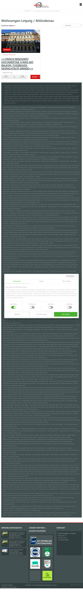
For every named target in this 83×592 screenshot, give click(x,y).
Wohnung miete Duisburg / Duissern (16, 133)
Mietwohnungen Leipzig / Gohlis (69, 251)
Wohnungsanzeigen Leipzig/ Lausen (27, 430)
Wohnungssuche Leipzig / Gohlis (68, 254)
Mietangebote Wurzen (15, 506)
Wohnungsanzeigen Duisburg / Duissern (69, 133)
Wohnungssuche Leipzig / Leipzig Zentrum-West (14, 364)
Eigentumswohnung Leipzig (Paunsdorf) (31, 198)
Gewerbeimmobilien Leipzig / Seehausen (12, 424)
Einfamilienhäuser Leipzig (67, 195)
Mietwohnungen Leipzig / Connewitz (39, 239)
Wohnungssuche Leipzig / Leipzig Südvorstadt (61, 318)
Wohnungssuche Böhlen (8, 124)
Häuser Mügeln (20, 454)
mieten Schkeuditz (54, 467)
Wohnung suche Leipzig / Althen (69, 204)
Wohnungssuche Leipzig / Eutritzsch (45, 247)
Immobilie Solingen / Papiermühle (25, 482)
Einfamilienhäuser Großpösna (28, 154)
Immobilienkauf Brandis (65, 118)
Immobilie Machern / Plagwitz (59, 435)
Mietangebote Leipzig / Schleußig (22, 418)
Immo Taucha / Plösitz (8, 493)
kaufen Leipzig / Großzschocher (10, 267)
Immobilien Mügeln (45, 454)
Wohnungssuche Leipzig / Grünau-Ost (52, 273)
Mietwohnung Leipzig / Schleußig (54, 418)
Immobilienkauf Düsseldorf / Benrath (41, 146)
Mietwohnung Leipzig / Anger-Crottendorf (68, 217)
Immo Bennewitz (7, 107)
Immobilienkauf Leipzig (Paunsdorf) (31, 202)
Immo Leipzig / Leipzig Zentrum (10, 325)
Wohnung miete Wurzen (59, 506)
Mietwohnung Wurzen (38, 506)
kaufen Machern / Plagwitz (46, 435)
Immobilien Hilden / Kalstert (26, 170)
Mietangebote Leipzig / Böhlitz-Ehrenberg (28, 230)
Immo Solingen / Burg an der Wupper (60, 469)
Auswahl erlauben (41, 314)
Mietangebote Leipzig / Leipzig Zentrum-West (31, 359)
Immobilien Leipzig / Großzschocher (57, 267)
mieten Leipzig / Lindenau (13, 372)
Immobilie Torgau (48, 500)
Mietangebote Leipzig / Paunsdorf (61, 396)
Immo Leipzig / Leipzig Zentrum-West (11, 359)
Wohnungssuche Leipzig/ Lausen (10, 430)
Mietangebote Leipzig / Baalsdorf (22, 226)
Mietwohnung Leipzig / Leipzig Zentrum (65, 325)
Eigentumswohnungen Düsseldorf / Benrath (13, 142)
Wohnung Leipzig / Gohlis (25, 256)
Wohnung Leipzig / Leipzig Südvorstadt (34, 321)
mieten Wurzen (41, 508)
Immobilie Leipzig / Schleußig (27, 422)
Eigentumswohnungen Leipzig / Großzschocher (13, 260)
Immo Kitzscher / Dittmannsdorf (10, 185)
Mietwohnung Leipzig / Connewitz (55, 239)
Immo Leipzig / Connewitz (9, 239)
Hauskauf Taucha (44, 489)
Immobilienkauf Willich (61, 502)
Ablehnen (17, 314)
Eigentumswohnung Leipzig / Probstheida (33, 411)
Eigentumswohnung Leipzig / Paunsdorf (32, 396)
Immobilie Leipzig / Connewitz (32, 243)
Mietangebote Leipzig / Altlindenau (23, 211)
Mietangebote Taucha (42, 484)
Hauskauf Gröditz (54, 161)
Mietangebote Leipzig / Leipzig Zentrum (27, 325)
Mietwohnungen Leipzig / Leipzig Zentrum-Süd (51, 351)
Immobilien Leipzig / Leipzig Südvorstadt (12, 323)
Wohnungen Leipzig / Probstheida (63, 411)
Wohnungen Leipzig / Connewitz (71, 239)
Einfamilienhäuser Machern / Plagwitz (62, 437)
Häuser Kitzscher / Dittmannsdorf (40, 185)
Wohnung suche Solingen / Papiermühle (12, 480)
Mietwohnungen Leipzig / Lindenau (38, 368)
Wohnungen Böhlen (46, 122)
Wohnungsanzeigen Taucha (54, 487)
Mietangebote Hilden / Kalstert (21, 165)
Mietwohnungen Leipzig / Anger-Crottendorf (48, 217)
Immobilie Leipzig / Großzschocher (41, 267)
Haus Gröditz (13, 161)
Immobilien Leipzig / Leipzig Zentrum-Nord (39, 340)
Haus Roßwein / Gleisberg (40, 459)
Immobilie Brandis (36, 118)
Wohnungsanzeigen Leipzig (53, 193)
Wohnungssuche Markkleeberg (65, 441)
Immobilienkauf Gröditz (64, 161)
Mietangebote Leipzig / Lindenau (22, 368)
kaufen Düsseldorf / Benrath (71, 144)
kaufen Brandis (28, 118)
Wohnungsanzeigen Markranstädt (25, 450)
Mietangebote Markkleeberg (52, 439)
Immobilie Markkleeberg (56, 443)
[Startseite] (41, 5)
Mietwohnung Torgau (37, 497)
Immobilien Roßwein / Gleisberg (20, 461)
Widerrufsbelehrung (38, 585)
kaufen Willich (26, 502)
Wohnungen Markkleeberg (22, 441)
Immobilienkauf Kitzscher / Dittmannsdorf (54, 187)
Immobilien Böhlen (57, 124)
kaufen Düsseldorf (44, 137)
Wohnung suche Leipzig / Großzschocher (12, 264)
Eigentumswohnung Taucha (24, 484)
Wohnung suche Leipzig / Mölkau (70, 381)
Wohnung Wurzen (33, 508)
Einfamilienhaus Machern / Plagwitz (45, 437)
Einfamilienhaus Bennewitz (14, 109)
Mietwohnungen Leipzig (53, 191)
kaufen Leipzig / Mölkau (54, 383)
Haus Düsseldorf (26, 137)
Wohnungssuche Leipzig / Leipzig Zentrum (63, 327)
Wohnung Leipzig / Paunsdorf (45, 400)
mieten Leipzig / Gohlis (48, 256)
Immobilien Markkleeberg (68, 443)
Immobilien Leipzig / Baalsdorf (15, 228)
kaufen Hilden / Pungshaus (65, 174)
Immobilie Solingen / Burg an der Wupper (54, 474)
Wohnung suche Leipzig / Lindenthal (28, 377)
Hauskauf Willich (51, 502)
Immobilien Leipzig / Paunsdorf (24, 402)
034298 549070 (28, 10)
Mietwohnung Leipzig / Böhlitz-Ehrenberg (68, 230)
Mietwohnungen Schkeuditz (30, 465)
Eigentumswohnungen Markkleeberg (11, 439)
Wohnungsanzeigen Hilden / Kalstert (50, 167)
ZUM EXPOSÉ (35, 77)
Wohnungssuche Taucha (41, 487)
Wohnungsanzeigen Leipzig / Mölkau (27, 383)
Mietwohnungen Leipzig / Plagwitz (36, 405)
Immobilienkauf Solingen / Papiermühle (59, 482)
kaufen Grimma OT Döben (51, 148)
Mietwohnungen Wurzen (26, 506)
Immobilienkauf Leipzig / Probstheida (42, 415)
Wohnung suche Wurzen (70, 506)
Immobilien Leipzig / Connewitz (46, 243)
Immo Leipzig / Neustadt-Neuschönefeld (12, 387)
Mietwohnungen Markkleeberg (66, 439)
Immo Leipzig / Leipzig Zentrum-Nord (11, 333)
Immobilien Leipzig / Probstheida (25, 415)
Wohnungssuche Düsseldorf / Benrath (21, 144)
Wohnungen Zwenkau (51, 512)
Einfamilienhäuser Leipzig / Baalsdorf (47, 228)
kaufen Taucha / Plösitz (41, 493)
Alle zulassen (66, 314)
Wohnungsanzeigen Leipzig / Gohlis (11, 256)
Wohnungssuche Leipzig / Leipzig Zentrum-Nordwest (24, 346)
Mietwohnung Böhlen (37, 122)
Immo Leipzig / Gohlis (42, 251)
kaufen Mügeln (28, 454)
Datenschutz (47, 585)
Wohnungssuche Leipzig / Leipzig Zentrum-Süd (13, 355)
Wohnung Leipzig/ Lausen (41, 430)
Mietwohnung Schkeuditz (42, 465)
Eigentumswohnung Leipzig (23, 191)
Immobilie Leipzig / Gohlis (59, 256)
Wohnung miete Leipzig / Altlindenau (17, 213)
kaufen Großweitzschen (41, 157)
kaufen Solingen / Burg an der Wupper (35, 474)
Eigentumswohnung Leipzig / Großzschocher (35, 260)
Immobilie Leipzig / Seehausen (71, 424)
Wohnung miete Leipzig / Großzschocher (67, 262)
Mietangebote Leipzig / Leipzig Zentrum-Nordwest (34, 342)
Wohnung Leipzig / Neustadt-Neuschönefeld (69, 392)
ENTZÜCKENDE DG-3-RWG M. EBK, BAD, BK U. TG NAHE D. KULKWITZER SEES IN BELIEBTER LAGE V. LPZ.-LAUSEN (17, 535)
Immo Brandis (6, 118)
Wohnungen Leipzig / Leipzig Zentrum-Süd (19, 353)
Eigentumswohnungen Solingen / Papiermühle (13, 478)
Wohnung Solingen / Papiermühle (68, 480)
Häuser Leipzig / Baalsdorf (48, 226)
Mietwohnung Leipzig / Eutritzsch (55, 245)
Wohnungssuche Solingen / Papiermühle (31, 480)
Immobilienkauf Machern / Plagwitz (29, 437)
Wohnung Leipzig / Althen (41, 206)
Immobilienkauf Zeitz (36, 510)
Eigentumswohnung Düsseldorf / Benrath (33, 142)
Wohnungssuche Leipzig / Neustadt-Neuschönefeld (22, 392)
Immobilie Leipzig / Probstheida (10, 415)
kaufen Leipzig (10, 195)
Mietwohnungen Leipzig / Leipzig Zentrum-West (52, 359)
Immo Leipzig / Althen (43, 204)
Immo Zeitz (5, 510)
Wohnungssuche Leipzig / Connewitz (45, 241)
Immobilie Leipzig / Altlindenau (37, 215)
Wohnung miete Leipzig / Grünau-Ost (17, 273)
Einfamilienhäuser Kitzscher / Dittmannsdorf (20, 189)
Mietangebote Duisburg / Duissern (23, 131)
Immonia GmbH (12, 587)
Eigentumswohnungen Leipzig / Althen (11, 204)
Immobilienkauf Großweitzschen (18, 159)
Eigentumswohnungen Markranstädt (11, 448)
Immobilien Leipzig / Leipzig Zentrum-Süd (37, 357)
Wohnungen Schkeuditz (54, 465)
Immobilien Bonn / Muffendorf (42, 116)
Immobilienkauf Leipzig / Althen (14, 208)
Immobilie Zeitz (18, 510)
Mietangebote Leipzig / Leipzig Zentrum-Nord (31, 333)
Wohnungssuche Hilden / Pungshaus (17, 174)
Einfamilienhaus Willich (71, 502)
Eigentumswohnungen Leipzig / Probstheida (13, 411)
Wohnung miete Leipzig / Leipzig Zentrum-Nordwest (50, 344)
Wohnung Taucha (65, 487)
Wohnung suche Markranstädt (65, 448)
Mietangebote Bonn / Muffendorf (22, 111)
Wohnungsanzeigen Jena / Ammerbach (34, 180)
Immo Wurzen (6, 506)
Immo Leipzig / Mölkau (44, 381)
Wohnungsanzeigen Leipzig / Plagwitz (54, 407)
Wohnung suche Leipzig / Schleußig (27, 420)
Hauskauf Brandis (55, 118)
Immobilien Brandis (45, 118)
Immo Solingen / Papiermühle (51, 478)
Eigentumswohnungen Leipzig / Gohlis (11, 251)
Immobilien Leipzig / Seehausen (10, 426)
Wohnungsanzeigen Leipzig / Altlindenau (70, 213)
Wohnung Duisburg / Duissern (10, 135)
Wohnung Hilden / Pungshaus (51, 174)
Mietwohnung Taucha (64, 484)
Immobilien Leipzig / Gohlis (72, 256)
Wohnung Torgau (32, 500)
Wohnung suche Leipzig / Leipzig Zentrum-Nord (63, 336)
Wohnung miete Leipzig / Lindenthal (11, 377)
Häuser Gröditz (20, 161)
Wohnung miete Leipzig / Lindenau (11, 370)
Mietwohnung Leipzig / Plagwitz (52, 405)
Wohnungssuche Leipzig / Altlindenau (51, 213)
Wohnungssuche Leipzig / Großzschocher (31, 264)
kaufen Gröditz (28, 161)
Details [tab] (41, 281)
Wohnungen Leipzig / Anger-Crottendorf (12, 219)
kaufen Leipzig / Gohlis (37, 256)
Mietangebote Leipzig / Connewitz (23, 239)
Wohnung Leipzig (64, 193)
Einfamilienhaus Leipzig (55, 195)
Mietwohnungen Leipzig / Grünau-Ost (41, 271)
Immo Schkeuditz (7, 465)
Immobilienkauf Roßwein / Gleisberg (50, 461)
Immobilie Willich (34, 502)
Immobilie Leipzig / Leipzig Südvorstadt (69, 321)
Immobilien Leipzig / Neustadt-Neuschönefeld (53, 394)
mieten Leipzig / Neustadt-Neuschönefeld (12, 394)
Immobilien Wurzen (58, 508)
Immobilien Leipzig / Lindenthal (46, 379)
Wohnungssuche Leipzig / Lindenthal (45, 377)
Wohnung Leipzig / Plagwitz (70, 407)
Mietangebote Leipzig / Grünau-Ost (24, 271)
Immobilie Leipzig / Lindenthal (32, 379)
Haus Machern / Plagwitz (20, 435)
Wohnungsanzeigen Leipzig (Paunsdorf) (35, 200)
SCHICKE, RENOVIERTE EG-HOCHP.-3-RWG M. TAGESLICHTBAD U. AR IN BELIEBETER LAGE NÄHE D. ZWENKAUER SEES (16, 552)
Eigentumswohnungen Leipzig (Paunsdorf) (12, 198)
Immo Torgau (6, 497)
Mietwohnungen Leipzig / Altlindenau (40, 211)
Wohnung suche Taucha (29, 487)
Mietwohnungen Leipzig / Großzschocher (12, 262)
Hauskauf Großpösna (65, 152)
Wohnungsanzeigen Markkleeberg (10, 443)
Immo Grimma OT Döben (39, 148)
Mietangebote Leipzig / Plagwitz (21, 405)
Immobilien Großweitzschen (66, 157)
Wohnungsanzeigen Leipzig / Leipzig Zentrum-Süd (36, 355)
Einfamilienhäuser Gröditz (13, 163)
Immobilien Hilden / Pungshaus (16, 176)
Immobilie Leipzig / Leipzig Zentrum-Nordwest (38, 349)
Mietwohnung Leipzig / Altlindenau (57, 211)
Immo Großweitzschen (8, 157)
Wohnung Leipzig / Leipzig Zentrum (32, 329)
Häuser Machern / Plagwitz (33, 435)
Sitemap (54, 585)
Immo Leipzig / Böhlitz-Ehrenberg (10, 230)
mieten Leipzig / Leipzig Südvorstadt (52, 321)
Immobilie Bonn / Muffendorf (27, 116)
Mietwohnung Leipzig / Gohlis (9, 254)
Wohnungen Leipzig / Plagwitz (66, 405)
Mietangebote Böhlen (15, 122)
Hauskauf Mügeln (54, 454)
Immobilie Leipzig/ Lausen (64, 430)
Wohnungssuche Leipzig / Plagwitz (37, 407)
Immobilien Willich (43, 502)
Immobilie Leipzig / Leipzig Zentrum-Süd (19, 357)
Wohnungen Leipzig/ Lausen (55, 428)
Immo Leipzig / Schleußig (8, 418)
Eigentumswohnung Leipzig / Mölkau (30, 381)
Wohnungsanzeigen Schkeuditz (32, 467)
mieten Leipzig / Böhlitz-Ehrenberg (55, 234)
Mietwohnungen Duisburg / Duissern (40, 131)
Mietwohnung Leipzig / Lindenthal (56, 374)
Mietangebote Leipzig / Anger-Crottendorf (28, 217)
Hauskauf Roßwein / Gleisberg (34, 461)
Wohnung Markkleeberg (24, 443)
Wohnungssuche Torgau (8, 500)
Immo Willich (6, 502)
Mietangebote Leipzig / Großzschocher (69, 260)
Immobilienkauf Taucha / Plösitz (14, 495)
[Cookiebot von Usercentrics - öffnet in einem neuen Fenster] (67, 276)
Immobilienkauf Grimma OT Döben (20, 150)
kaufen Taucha (10, 489)
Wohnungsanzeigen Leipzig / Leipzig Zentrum (13, 329)
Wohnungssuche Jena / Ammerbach (17, 180)
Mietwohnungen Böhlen (26, 122)
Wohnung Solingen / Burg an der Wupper (17, 474)
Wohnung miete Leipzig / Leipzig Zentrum (24, 327)
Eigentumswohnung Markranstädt (27, 448)
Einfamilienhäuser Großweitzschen (49, 159)
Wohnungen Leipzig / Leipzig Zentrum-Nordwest (27, 344)
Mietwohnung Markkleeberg (9, 441)
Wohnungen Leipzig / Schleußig (70, 418)
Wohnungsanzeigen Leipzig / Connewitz (63, 241)
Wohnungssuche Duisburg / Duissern (50, 133)
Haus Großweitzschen (19, 157)
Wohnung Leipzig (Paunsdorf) (51, 200)
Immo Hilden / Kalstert (8, 165)
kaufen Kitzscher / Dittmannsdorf (56, 185)
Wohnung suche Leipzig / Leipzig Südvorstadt (40, 318)
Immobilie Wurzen (49, 508)
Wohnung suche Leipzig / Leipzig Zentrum (43, 327)
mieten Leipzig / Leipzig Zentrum (48, 329)
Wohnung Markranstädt (39, 450)
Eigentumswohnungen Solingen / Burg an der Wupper (15, 469)
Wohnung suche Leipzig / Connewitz (28, 241)
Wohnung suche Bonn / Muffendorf (28, 113)
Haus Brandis (13, 118)
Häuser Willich (19, 502)
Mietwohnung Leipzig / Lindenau (54, 368)
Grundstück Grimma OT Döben (25, 148)
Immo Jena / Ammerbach (46, 178)
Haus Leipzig (71, 193)
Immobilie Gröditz (36, 161)
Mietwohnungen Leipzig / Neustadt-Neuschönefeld (55, 387)
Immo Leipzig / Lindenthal (9, 374)
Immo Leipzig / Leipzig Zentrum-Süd (11, 351)
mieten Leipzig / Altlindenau (24, 215)
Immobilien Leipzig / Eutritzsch (41, 249)
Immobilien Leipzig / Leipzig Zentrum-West (39, 366)
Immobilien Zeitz (26, 510)
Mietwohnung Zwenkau (40, 512)
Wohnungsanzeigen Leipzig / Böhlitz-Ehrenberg (19, 234)
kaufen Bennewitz (32, 107)
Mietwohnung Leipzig (64, 191)
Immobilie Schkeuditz (64, 467)
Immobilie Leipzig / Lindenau (26, 372)
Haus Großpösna (16, 152)
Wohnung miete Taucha (18, 487)
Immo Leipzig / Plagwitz (8, 405)
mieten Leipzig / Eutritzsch (14, 249)
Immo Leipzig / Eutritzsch (8, 245)
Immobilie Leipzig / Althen (64, 206)
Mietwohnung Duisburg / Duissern (57, 131)
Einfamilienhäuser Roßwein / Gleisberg (11, 463)
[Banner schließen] (77, 276)
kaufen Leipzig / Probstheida (71, 413)
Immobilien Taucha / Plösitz (65, 493)
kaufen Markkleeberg (35, 443)
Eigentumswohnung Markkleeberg (28, 439)
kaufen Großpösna (34, 152)
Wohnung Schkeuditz (44, 467)
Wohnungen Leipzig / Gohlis (23, 254)
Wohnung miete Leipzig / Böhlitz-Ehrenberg (31, 232)
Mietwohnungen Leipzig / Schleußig (38, 418)
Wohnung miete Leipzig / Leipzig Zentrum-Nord (41, 336)
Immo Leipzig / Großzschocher (52, 260)
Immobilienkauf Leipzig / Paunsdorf (40, 402)
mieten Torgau (40, 500)
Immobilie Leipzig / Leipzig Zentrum (64, 329)
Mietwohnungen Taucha (53, 484)
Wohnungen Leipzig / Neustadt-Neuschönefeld (25, 390)
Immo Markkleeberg (41, 439)
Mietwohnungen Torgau (26, 497)
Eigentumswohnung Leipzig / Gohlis (29, 251)
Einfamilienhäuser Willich (8, 504)
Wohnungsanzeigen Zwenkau (27, 515)
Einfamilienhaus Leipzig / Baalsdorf (30, 228)
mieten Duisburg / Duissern (24, 135)
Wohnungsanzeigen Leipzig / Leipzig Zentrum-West (37, 364)
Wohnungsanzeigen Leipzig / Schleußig (61, 420)
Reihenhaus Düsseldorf (17, 137)
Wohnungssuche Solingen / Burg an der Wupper (46, 471)
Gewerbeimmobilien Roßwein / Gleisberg (12, 459)
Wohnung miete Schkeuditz (67, 465)
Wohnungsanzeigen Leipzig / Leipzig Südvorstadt (14, 321)
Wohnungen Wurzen (48, 506)
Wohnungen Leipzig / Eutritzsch (70, 245)
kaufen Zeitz (11, 510)
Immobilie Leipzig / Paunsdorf (9, 402)
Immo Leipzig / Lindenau (8, 368)
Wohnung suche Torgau (68, 497)
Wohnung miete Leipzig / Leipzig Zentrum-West (41, 361)
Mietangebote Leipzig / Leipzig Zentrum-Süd (30, 351)
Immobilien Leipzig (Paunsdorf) (16, 202)
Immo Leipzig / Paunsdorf (47, 396)
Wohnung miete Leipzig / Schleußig (11, 420)
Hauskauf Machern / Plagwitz (13, 437)
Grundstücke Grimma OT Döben (10, 148)
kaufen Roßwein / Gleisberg (66, 459)
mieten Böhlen (40, 124)
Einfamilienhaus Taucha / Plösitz (29, 495)
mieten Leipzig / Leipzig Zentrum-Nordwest (18, 349)
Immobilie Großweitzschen (53, 157)
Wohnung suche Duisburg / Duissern (33, 133)
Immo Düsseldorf (7, 137)
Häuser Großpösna (24, 152)
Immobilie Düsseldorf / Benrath (10, 146)
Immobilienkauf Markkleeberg (10, 446)
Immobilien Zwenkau (66, 515)
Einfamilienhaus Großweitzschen (33, 159)
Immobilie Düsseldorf (54, 137)
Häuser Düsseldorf (35, 137)
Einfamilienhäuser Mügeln (13, 456)
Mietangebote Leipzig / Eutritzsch (22, 245)
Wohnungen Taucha (74, 484)
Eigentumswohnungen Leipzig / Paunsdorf (12, 396)
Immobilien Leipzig (34, 195)
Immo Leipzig (33, 191)
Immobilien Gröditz (45, 161)
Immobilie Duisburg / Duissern (37, 135)
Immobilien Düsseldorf (65, 137)
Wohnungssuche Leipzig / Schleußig (44, 420)
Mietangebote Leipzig (42, 191)
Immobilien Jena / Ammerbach (16, 182)
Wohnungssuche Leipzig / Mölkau (10, 383)
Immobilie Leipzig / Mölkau (66, 383)
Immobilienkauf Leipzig (44, 195)
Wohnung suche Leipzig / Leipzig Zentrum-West (63, 361)
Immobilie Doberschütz (52, 126)
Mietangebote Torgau (15, 497)
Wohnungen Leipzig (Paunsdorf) (60, 198)
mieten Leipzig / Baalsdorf (60, 226)
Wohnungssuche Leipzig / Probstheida (21, 413)
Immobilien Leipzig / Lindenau (40, 372)
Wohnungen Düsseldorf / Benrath (63, 142)
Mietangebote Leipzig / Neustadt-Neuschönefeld (33, 387)
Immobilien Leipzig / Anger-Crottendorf (18, 223)
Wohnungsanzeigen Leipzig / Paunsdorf (29, 400)
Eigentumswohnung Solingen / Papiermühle (34, 478)
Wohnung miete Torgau (57, 497)
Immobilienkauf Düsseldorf (15, 139)
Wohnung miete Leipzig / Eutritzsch (11, 247)
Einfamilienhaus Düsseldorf (28, 139)
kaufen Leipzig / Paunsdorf (59, 400)
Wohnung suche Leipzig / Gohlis (52, 254)
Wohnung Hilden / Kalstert (65, 167)
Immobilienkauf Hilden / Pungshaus (32, 176)
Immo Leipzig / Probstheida (49, 411)
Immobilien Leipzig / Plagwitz (30, 409)
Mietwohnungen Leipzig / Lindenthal (40, 374)
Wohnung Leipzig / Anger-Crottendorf (39, 221)
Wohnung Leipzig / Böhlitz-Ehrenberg (38, 234)
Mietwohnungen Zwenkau (28, 512)
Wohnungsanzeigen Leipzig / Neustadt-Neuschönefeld (46, 392)
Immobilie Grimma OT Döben (64, 148)
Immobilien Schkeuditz (74, 467)
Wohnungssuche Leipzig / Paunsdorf (11, 400)
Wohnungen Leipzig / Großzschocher (48, 262)
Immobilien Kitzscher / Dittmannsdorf (18, 187)
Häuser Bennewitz (24, 107)
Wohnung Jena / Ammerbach (50, 180)
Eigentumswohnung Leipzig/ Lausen (29, 428)
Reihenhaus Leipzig (7, 193)
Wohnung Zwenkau (38, 515)
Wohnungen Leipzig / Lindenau (69, 368)
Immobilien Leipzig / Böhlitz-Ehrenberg (17, 236)
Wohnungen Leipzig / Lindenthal (71, 374)
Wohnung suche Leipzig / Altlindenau (34, 213)
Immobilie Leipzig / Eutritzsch (27, 249)
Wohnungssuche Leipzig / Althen (10, 206)
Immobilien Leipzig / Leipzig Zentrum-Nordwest (60, 349)
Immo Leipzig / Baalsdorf (8, 226)
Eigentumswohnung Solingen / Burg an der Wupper (39, 469)
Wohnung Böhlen (32, 124)
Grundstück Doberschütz (21, 126)
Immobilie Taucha (26, 489)
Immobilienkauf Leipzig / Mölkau (18, 385)
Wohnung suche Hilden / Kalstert (18, 167)
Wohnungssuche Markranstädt (10, 450)
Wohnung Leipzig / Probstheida (57, 413)
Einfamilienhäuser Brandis (13, 120)
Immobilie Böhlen (48, 124)
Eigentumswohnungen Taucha (10, 484)
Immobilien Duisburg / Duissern (52, 135)
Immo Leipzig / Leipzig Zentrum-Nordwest (12, 342)
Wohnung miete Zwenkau (62, 512)
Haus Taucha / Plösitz (18, 493)
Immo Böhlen (6, 122)
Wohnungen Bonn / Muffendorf (70, 111)
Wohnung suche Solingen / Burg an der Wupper (23, 471)
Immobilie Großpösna (44, 152)
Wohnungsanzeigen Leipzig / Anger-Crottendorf (19, 221)
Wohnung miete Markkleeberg (36, 441)
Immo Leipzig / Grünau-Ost (9, 271)
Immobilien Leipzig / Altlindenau (52, 215)
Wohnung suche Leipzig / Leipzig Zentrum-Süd (61, 353)
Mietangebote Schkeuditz (17, 465)
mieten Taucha (17, 489)
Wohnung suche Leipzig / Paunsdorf (68, 398)
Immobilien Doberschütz (63, 126)
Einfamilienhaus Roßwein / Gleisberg (67, 461)
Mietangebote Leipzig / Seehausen (42, 424)
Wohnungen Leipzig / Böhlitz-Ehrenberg (12, 232)
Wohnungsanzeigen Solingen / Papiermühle (50, 480)
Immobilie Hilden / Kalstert (13, 170)
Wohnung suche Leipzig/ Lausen (69, 428)
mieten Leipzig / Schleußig (14, 422)
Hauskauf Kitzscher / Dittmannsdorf (36, 187)
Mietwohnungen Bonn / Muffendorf (39, 111)
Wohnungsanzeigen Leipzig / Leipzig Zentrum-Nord (37, 338)
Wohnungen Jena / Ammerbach (60, 178)
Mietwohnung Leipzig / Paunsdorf (19, 398)
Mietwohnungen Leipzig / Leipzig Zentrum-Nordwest (57, 342)
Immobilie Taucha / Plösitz (52, 493)
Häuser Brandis (20, 118)
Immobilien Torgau (57, 500)
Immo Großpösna (7, 152)
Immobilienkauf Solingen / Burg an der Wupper (18, 476)
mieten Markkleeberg (45, 443)
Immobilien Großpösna (54, 152)
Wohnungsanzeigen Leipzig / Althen (26, 206)
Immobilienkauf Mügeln (64, 454)
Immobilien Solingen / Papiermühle (41, 482)
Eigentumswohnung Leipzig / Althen (29, 204)
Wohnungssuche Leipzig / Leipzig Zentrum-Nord (14, 338)
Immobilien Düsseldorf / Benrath (25, 146)
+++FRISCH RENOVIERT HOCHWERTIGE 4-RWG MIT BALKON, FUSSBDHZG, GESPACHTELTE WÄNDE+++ (17, 63)
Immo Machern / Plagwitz (9, 435)
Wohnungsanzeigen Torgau (21, 500)
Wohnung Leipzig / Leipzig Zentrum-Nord (58, 338)
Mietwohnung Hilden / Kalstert (51, 165)
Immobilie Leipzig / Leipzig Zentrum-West (19, 366)
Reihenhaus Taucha (7, 487)
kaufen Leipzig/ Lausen (53, 430)
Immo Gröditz (6, 161)
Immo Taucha (34, 484)
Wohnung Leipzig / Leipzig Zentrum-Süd (57, 355)
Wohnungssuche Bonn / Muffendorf (44, 113)
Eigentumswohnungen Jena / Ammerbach (12, 178)
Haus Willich (12, 502)
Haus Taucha (72, 487)
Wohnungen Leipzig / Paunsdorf (35, 398)
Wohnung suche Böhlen (69, 122)
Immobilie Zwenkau (56, 515)
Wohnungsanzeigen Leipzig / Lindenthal (63, 377)
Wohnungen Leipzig (73, 191)
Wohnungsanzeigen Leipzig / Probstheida (40, 413)
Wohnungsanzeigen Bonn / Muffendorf (62, 113)
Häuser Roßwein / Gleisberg (53, 459)
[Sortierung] (73, 25)
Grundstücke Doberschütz (9, 126)
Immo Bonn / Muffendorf (8, 111)
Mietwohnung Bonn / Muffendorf (54, 111)
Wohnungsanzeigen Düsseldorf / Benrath (40, 144)
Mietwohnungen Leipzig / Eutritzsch (39, 245)
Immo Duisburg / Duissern (9, 131)
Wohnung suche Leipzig (29, 193)
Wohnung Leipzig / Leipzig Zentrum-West (58, 364)
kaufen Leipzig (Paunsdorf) (64, 200)
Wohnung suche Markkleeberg (50, 441)
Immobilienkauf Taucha (53, 489)
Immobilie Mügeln (36, 454)
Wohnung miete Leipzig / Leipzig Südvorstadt (19, 318)
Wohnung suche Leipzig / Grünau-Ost (35, 273)
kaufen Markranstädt (49, 450)
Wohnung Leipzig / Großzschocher (70, 264)
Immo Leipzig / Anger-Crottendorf (10, 217)
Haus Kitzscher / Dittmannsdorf (25, 185)
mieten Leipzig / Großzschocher (25, 267)
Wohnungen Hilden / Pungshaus (61, 172)
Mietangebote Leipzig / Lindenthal (23, 374)
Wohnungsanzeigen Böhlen (21, 124)
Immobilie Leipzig (25, 195)
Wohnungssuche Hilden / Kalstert (34, 167)
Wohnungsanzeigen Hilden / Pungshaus (35, 174)
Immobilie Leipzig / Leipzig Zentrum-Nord (19, 340)
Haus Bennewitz (15, 107)
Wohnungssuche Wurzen (8, 508)
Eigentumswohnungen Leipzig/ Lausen (11, 428)
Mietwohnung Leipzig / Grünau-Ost (58, 271)
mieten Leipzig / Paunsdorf (71, 400)
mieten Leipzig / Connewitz (18, 243)
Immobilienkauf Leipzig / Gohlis (10, 258)
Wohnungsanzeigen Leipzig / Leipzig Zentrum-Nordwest (49, 346)
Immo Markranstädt (40, 448)
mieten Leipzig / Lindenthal (19, 379)
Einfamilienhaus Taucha (65, 489)
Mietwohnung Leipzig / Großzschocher (31, 262)
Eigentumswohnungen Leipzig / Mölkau (12, 381)
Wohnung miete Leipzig (18, 193)
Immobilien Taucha (35, 489)
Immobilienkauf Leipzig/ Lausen (14, 433)
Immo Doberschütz (32, 126)
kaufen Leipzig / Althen (53, 206)
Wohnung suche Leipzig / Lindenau (27, 370)
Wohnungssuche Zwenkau (14, 515)
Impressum (28, 585)
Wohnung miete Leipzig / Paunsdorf (51, 398)
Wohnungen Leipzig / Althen (54, 204)
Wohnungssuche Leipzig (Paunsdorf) (17, 200)
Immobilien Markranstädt (72, 450)
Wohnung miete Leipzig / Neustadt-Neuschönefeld (48, 390)
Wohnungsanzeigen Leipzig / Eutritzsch (62, 247)
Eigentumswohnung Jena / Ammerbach (31, 178)
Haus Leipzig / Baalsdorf (36, 226)
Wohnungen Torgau (46, 497)
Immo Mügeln (6, 454)
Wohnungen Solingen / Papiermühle (67, 478)
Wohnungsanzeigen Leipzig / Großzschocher (52, 264)
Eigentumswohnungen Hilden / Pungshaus (12, 172)
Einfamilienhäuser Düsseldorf (41, 139)
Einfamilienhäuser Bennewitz (27, 109)
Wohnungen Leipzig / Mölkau (56, 381)
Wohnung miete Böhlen (57, 122)
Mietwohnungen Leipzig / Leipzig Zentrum (46, 325)
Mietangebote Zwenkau (16, 512)
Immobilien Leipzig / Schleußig (41, 422)
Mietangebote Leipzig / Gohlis (54, 251)
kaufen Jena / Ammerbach (63, 180)
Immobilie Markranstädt (60, 450)
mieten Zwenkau (47, 515)
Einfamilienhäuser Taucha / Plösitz (45, 495)
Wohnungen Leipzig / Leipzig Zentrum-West (20, 361)
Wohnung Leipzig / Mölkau (42, 383)
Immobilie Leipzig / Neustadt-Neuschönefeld (32, 394)
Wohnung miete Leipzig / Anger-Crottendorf (32, 219)
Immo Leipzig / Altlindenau (9, 211)
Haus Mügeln (13, 454)
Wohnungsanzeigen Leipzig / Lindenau (61, 370)
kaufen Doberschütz (41, 126)
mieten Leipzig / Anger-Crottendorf (56, 221)
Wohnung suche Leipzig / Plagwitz (21, 407)
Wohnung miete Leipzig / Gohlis (38, 254)
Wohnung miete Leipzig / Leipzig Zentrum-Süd (40, 353)
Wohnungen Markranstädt (52, 448)
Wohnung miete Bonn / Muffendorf (11, 113)
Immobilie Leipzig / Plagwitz (17, 409)
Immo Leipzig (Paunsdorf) (47, 198)
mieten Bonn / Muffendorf (15, 116)
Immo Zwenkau (6, 512)
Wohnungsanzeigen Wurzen (21, 508)
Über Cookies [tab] (66, 281)
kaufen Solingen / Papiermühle (10, 482)
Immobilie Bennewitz (42, 107)
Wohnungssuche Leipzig (40, 193)
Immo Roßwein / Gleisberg (28, 459)
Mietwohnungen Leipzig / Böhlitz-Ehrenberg (48, 230)
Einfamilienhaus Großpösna (15, 154)
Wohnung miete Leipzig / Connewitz (11, 241)
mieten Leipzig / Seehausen (57, 424)
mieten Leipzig (17, 195)
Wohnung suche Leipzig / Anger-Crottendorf (52, 219)
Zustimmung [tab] (16, 281)
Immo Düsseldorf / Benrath (49, 142)
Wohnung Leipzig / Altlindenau (10, 215)
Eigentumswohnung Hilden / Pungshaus (32, 172)
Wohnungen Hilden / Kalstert (64, 165)
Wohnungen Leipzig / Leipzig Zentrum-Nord (20, 336)
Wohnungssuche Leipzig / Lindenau (44, 370)
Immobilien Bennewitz (52, 107)
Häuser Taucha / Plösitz (29, 493)
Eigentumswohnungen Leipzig (10, 191)
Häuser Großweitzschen (30, 157)
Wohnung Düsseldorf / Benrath (57, 144)
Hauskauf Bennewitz (62, 107)
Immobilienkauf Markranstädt (9, 452)
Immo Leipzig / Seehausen (28, 424)
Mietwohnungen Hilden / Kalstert (36, 165)
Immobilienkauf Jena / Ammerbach (31, 182)
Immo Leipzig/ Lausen (43, 428)
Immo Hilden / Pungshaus (47, 172)
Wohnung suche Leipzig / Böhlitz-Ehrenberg (52, 232)
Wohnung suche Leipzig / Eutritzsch (28, 247)
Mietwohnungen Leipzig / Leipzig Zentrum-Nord (52, 333)
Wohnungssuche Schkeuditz (18, 467)
